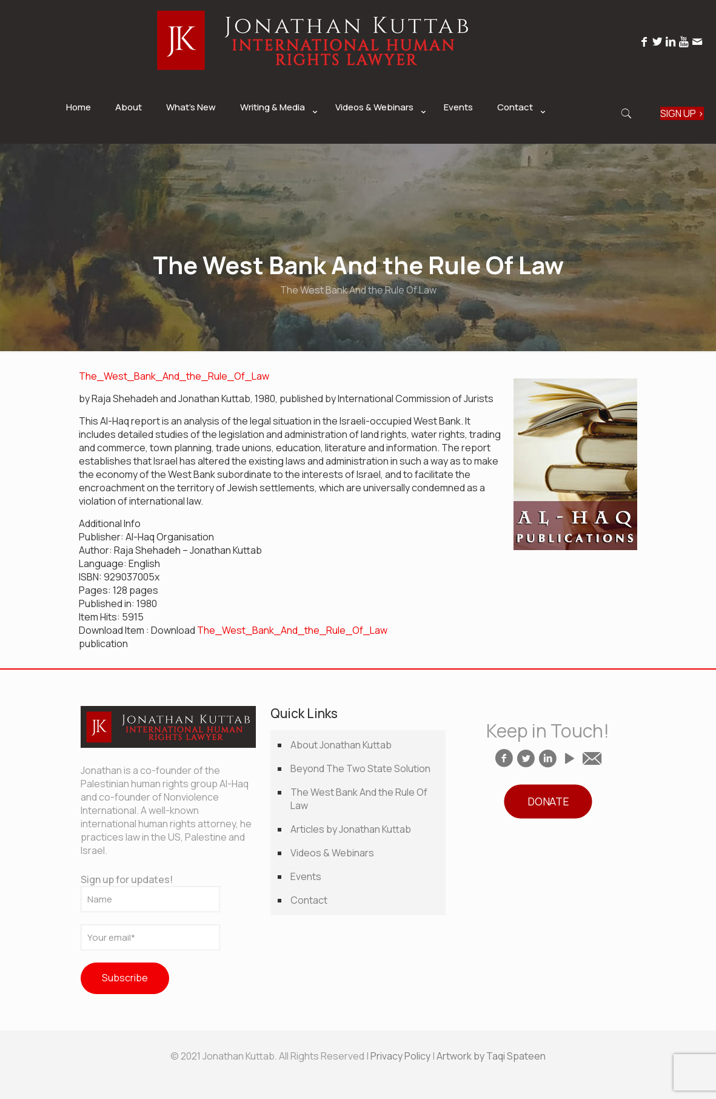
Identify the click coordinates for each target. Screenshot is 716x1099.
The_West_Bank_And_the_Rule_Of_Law (174, 376)
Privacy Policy (400, 1056)
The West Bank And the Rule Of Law (358, 798)
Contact (308, 900)
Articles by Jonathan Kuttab (350, 829)
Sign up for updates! (150, 892)
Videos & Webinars (332, 852)
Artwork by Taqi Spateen (491, 1056)
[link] (275, 138)
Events (305, 876)
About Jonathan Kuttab (341, 744)
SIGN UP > (682, 113)
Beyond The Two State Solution (360, 768)
